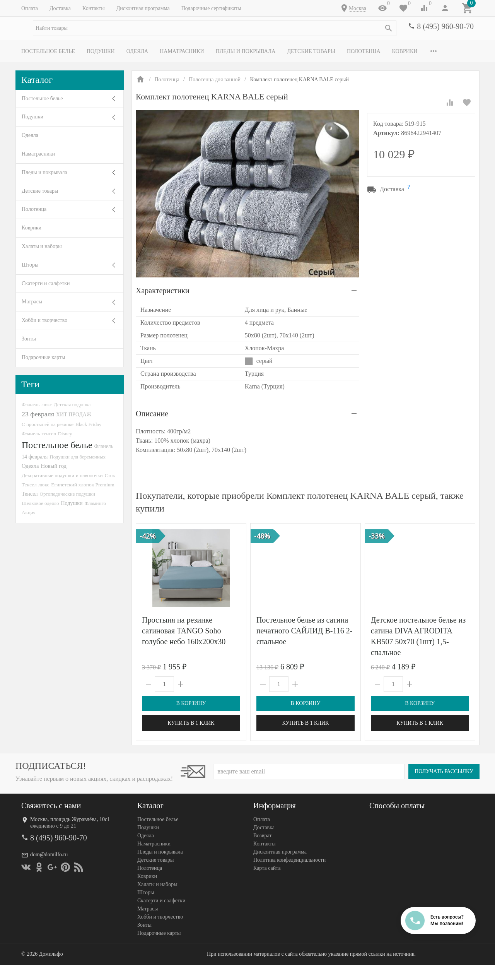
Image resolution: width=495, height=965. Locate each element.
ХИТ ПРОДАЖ (73, 414)
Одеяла (137, 51)
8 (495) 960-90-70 (445, 26)
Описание (152, 413)
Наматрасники (182, 51)
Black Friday (88, 424)
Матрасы (32, 302)
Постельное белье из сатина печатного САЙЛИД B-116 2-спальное (304, 631)
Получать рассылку (444, 771)
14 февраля (35, 456)
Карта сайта (267, 868)
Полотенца (364, 51)
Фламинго (95, 503)
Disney (65, 433)
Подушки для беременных (78, 457)
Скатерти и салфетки (46, 283)
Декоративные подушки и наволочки (62, 475)
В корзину (191, 703)
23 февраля (38, 414)
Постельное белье (48, 51)
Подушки (101, 51)
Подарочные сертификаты (211, 8)
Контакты (93, 8)
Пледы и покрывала (246, 51)
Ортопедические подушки (68, 494)
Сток (110, 475)
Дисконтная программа (143, 8)
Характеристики (162, 290)
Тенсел (30, 494)
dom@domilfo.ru (49, 854)
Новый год (54, 466)
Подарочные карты (43, 357)
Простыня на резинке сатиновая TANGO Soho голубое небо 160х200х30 (183, 631)
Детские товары (311, 51)
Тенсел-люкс (35, 485)
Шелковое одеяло (40, 503)
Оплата (29, 8)
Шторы (30, 265)
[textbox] (214, 28)
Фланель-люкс (37, 404)
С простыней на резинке (47, 424)
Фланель (103, 446)
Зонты (29, 339)
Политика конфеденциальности (289, 860)
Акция (29, 512)
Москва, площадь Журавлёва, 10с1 (70, 819)
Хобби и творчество (44, 320)
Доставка (60, 8)
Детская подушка (72, 404)
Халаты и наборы (42, 246)
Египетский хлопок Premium (82, 485)
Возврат (262, 835)
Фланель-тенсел (39, 433)
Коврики (405, 51)
